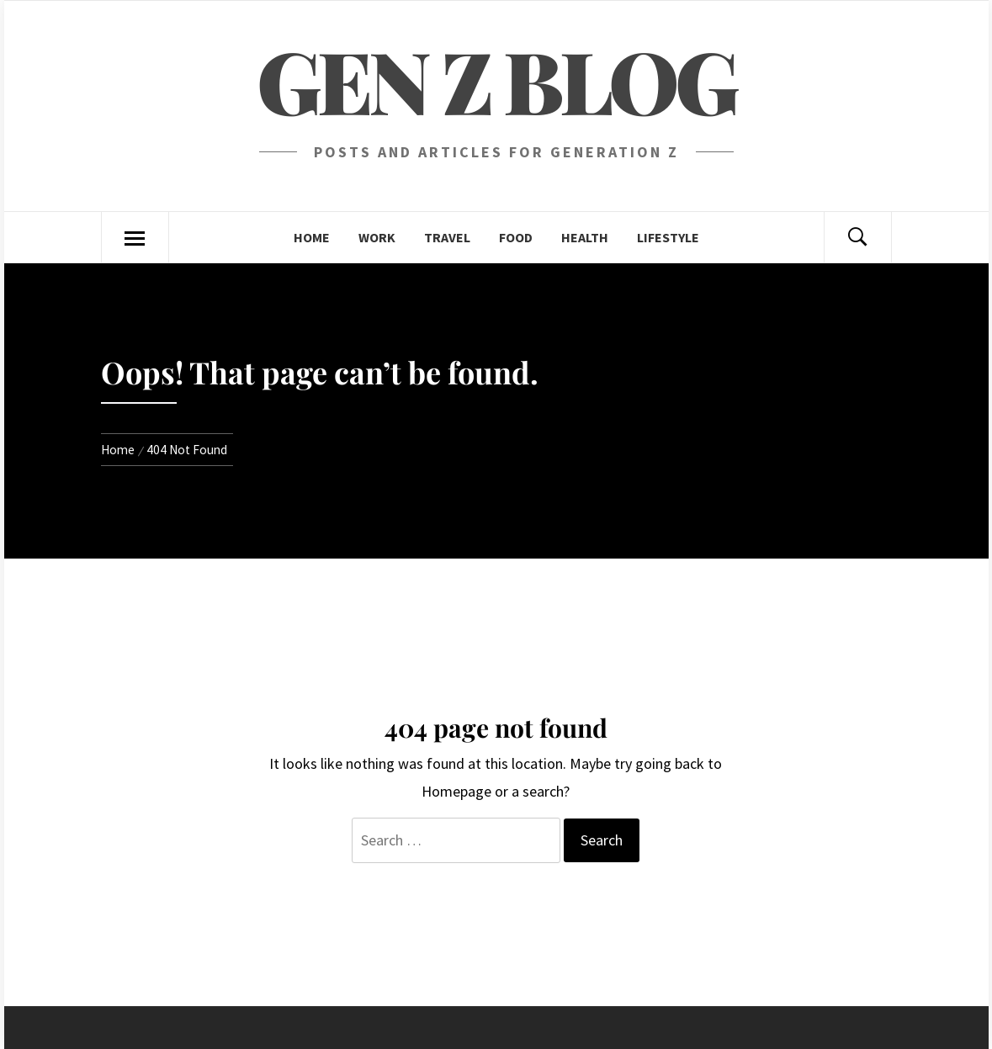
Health (584, 237)
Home (312, 237)
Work (376, 237)
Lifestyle (668, 237)
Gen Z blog (496, 79)
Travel (447, 237)
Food (516, 237)
